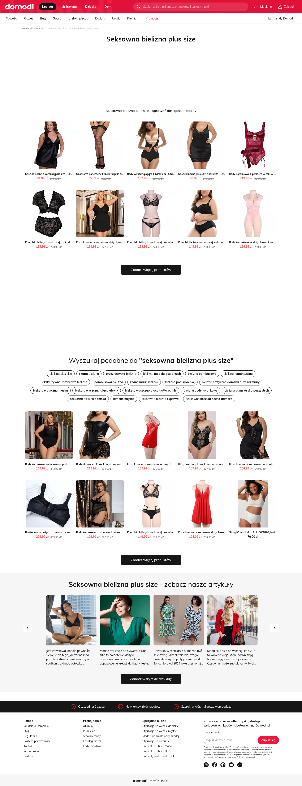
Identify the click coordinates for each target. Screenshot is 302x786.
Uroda (116, 18)
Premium (133, 18)
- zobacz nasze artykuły (151, 584)
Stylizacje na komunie (156, 741)
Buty (43, 18)
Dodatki (100, 18)
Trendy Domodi (280, 18)
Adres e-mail (211, 732)
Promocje (152, 18)
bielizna (89, 374)
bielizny (144, 382)
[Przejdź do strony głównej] (19, 7)
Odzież (28, 18)
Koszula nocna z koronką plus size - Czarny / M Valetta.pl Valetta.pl (64, 174)
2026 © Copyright (159, 780)
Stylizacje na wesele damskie (160, 726)
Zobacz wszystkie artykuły (151, 679)
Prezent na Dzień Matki (157, 746)
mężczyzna (69, 7)
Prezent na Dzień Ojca (156, 751)
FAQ (26, 731)
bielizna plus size (60, 374)
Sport (57, 18)
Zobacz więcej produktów (151, 270)
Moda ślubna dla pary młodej (160, 736)
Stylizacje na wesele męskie (159, 731)
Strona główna (30, 28)
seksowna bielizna (160, 399)
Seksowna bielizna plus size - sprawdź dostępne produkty (151, 111)
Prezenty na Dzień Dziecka (159, 756)
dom (108, 7)
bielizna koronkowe (200, 390)
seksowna (209, 399)
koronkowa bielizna (64, 382)
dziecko (90, 7)
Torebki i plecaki (78, 18)
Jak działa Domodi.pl (36, 726)
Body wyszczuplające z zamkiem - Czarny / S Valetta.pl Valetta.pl (166, 174)
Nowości (11, 18)
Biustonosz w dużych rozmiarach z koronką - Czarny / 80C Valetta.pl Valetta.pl (71, 532)
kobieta (47, 7)
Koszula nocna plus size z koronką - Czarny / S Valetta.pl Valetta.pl (217, 174)
